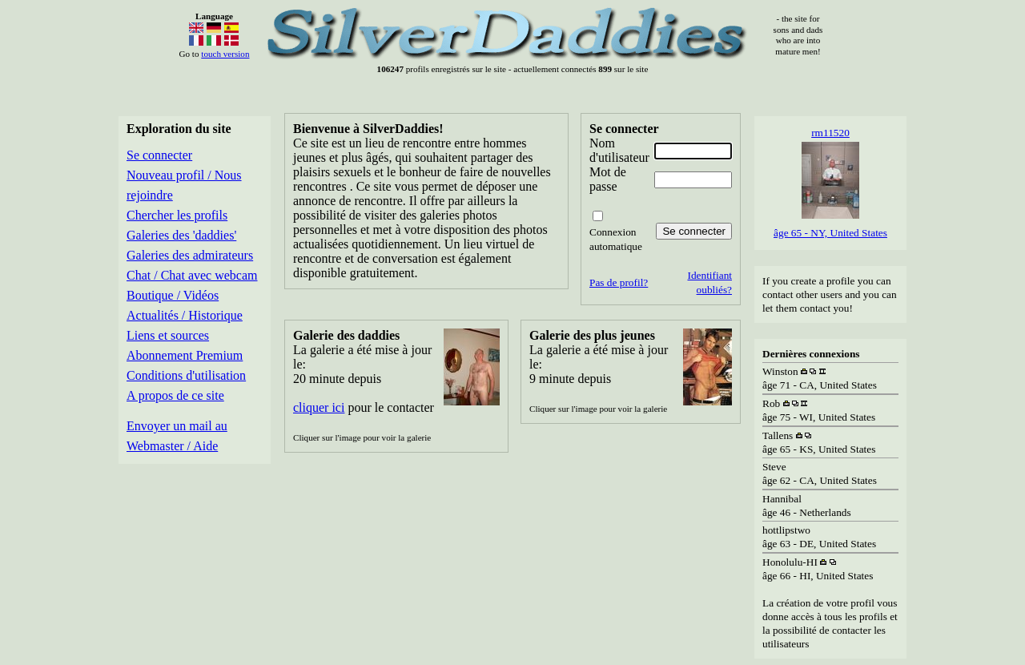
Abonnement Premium (185, 355)
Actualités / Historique (185, 315)
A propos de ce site (175, 395)
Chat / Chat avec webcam (192, 275)
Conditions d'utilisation (186, 375)
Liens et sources (168, 335)
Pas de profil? (618, 282)
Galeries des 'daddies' (181, 235)
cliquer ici (318, 407)
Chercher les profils (177, 215)
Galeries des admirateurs (190, 255)
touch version (225, 53)
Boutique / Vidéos (173, 295)
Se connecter (159, 155)
